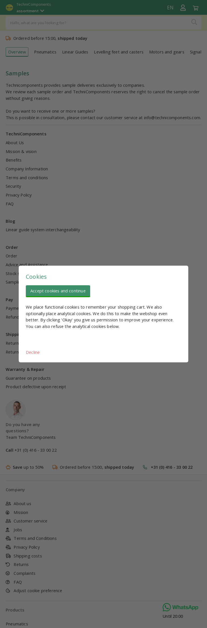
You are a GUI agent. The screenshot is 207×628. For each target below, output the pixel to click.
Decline (33, 352)
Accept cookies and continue (58, 291)
